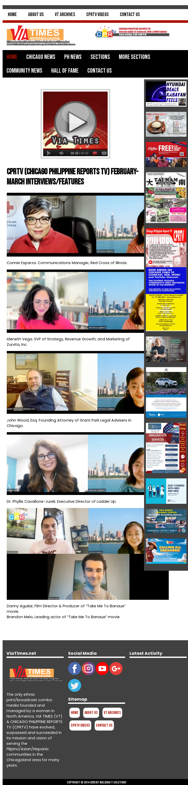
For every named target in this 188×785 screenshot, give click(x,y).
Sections (100, 57)
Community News (24, 70)
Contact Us (130, 15)
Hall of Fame (65, 70)
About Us (36, 15)
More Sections (134, 57)
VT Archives (65, 15)
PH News (73, 57)
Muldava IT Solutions (113, 782)
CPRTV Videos (97, 15)
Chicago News (40, 57)
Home (12, 15)
